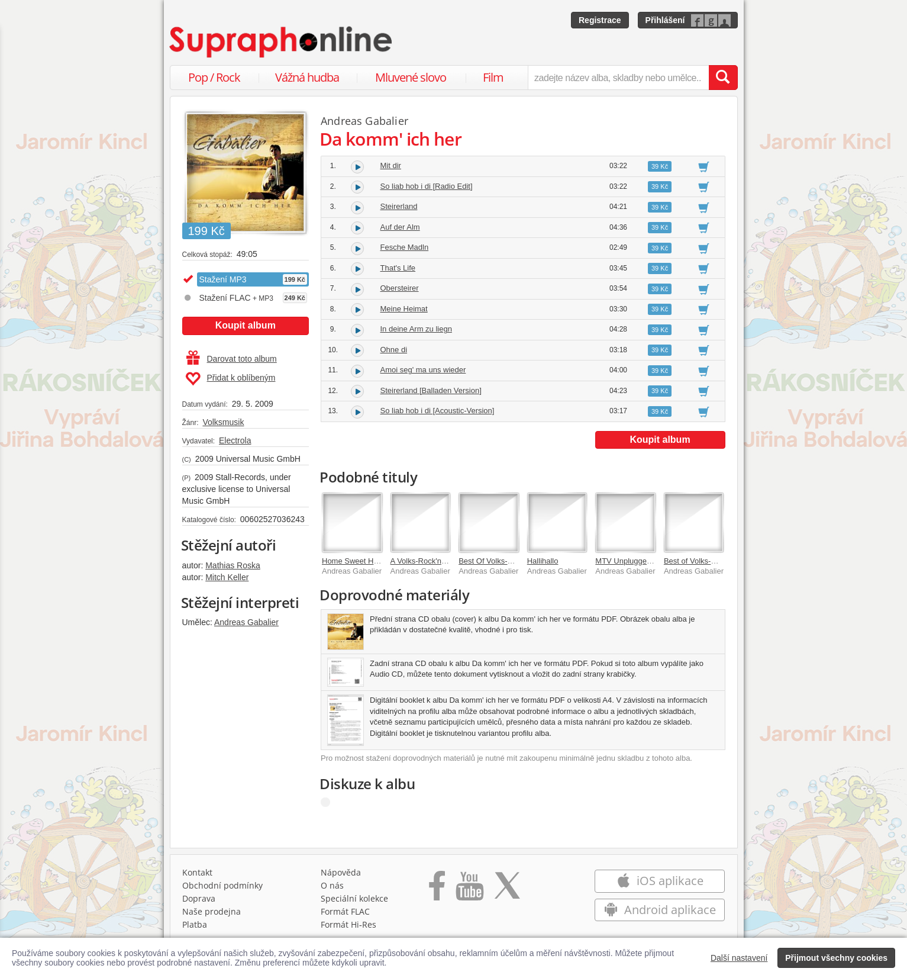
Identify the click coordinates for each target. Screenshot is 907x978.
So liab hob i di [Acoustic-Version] (437, 410)
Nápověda (341, 872)
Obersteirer (399, 288)
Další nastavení (739, 958)
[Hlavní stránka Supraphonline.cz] (281, 42)
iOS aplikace (659, 881)
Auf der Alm (400, 227)
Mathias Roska (232, 565)
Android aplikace (660, 910)
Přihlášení (665, 20)
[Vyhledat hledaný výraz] (723, 77)
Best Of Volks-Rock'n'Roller (505, 560)
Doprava (198, 898)
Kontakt (197, 872)
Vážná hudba (307, 77)
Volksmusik (223, 422)
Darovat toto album (231, 359)
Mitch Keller (226, 577)
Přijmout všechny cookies (836, 958)
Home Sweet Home (355, 560)
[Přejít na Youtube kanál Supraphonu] (469, 890)
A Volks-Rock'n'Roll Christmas (441, 560)
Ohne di (394, 349)
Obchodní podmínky (222, 885)
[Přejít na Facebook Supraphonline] (437, 890)
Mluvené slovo (410, 77)
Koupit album (245, 325)
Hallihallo (543, 560)
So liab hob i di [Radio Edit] (426, 186)
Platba (194, 924)
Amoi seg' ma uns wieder (423, 369)
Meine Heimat (404, 308)
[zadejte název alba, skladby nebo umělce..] (618, 77)
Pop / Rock (214, 77)
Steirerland (399, 206)
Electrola (235, 440)
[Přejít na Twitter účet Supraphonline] (507, 890)
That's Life (398, 267)
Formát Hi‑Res (348, 924)
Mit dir (390, 165)
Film (493, 77)
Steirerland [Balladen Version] (431, 390)
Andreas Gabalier (246, 622)
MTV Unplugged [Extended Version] (656, 560)
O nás (332, 885)
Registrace (600, 20)
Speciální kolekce (354, 898)
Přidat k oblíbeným (230, 379)
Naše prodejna (211, 911)
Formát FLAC (345, 911)
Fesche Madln (404, 247)
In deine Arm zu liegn (416, 328)
